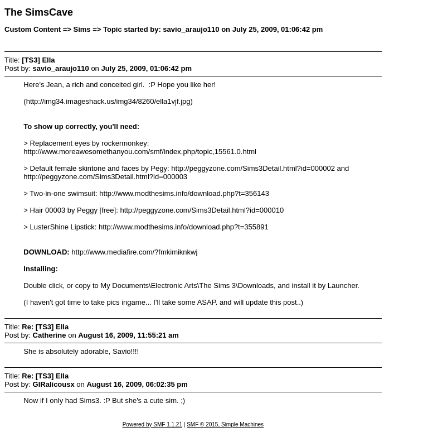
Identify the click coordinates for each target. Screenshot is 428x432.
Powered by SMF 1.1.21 (152, 424)
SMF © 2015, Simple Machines (225, 424)
